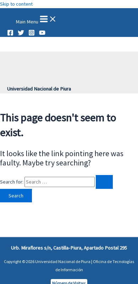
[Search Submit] (104, 182)
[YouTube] (42, 34)
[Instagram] (31, 34)
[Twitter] (21, 34)
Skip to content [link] (16, 4)
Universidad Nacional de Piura (39, 89)
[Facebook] (10, 34)
